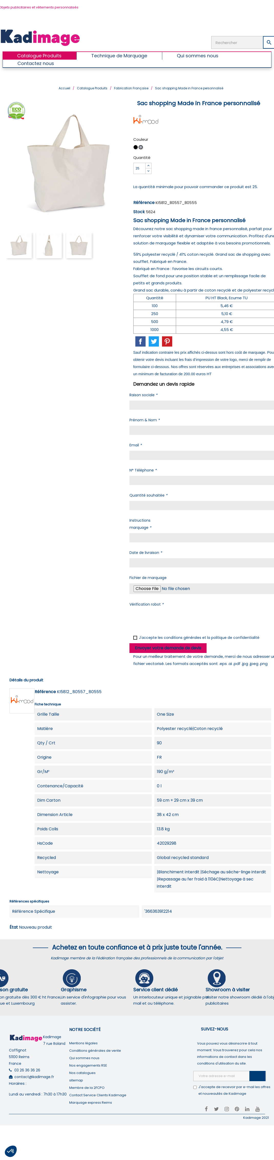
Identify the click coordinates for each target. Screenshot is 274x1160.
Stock (139, 211)
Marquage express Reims (90, 1102)
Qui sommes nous (84, 1057)
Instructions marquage (140, 523)
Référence (144, 202)
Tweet (154, 341)
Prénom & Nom (144, 419)
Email (135, 444)
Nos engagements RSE (88, 1064)
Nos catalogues (82, 1072)
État (13, 927)
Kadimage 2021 (256, 1117)
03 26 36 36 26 (27, 1069)
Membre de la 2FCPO (87, 1087)
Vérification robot (146, 603)
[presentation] (168, 619)
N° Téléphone (143, 469)
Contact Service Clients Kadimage (97, 1094)
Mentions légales (83, 1042)
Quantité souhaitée (148, 494)
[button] (11, 1151)
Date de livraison (145, 552)
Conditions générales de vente (95, 1050)
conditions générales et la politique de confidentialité (211, 637)
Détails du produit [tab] (26, 679)
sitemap (76, 1079)
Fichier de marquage (148, 577)
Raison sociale (143, 394)
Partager (140, 341)
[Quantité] (139, 168)
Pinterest (167, 341)
